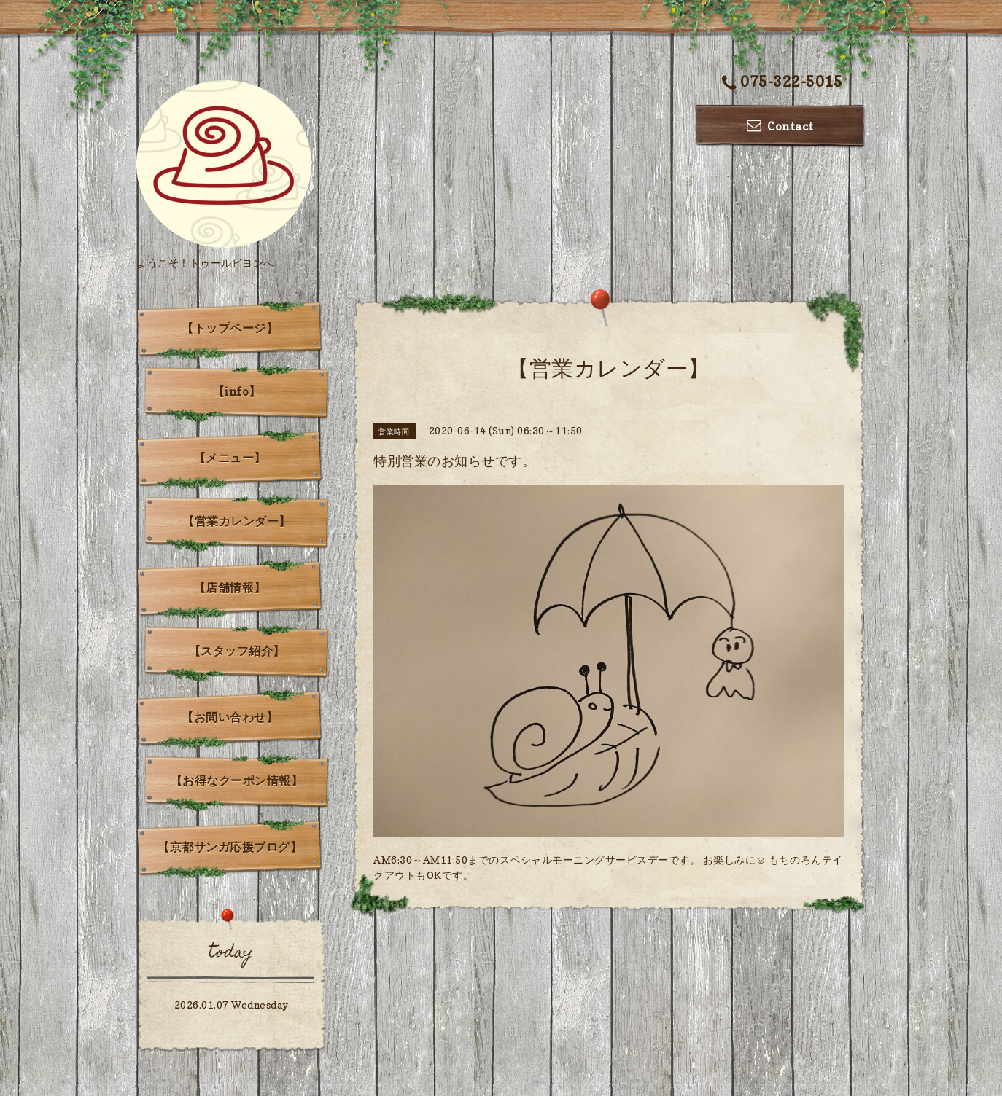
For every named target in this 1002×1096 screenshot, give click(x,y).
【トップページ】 (230, 328)
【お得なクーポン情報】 (237, 780)
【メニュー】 (230, 457)
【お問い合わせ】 (230, 717)
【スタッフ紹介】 (237, 650)
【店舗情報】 (230, 587)
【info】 (237, 391)
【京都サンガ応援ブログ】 (230, 846)
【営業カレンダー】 (236, 521)
